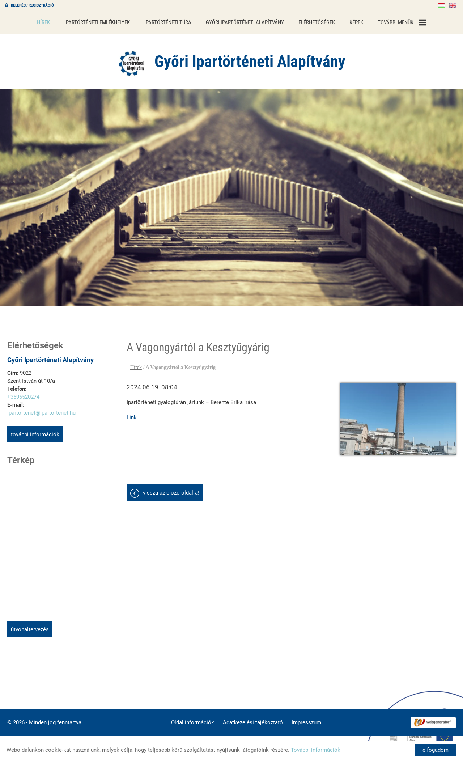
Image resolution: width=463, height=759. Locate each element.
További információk (35, 431)
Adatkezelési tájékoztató (253, 719)
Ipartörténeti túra (167, 22)
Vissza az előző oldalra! (171, 489)
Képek (356, 22)
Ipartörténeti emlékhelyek (97, 22)
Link (132, 414)
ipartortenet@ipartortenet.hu (41, 409)
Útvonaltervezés (30, 626)
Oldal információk (192, 719)
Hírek (43, 22)
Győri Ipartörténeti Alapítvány (245, 22)
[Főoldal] (132, 59)
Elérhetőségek (316, 22)
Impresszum (306, 719)
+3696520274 (23, 393)
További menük (402, 22)
